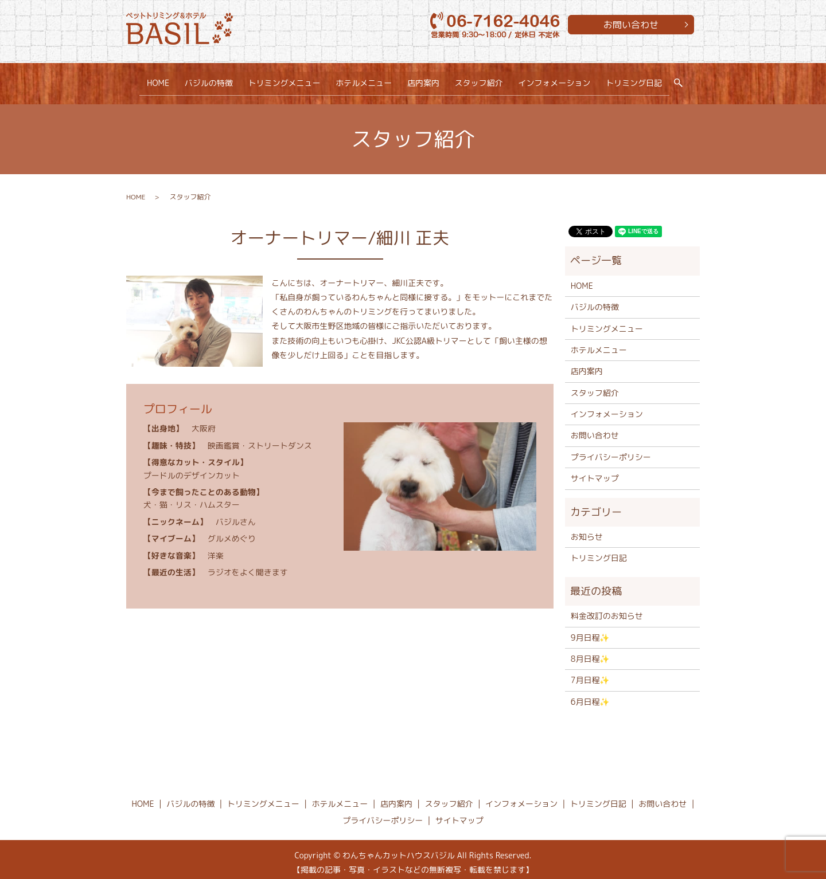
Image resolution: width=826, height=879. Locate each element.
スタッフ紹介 (477, 79)
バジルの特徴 (211, 79)
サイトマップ (595, 472)
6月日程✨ (590, 695)
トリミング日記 (631, 79)
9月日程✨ (590, 631)
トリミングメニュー (286, 79)
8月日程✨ (590, 653)
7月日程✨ (590, 674)
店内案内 (423, 79)
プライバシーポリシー (611, 451)
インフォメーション (552, 79)
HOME (161, 79)
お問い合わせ (631, 24)
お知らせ (587, 530)
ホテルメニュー (364, 79)
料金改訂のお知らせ (607, 610)
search (680, 80)
